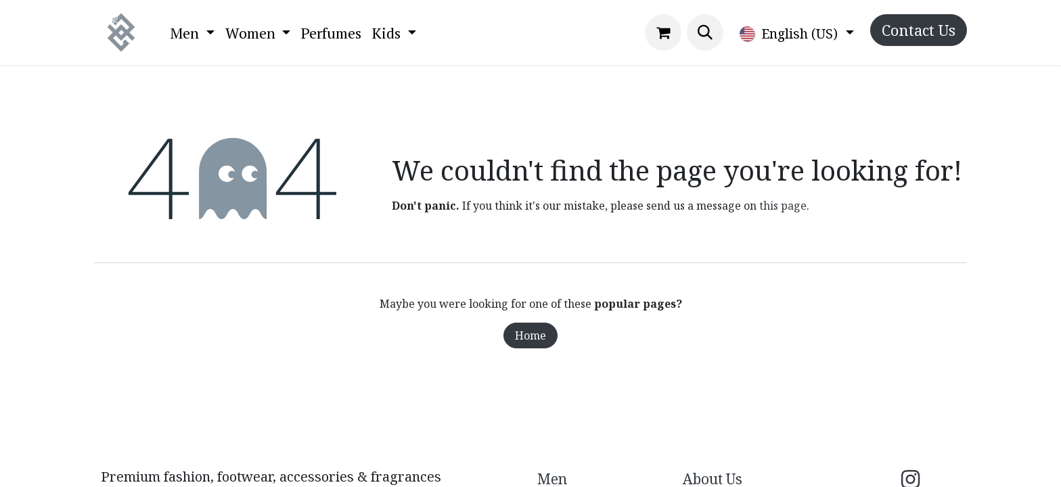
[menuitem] (192, 32)
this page (783, 205)
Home (530, 335)
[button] (705, 32)
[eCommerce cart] (663, 32)
